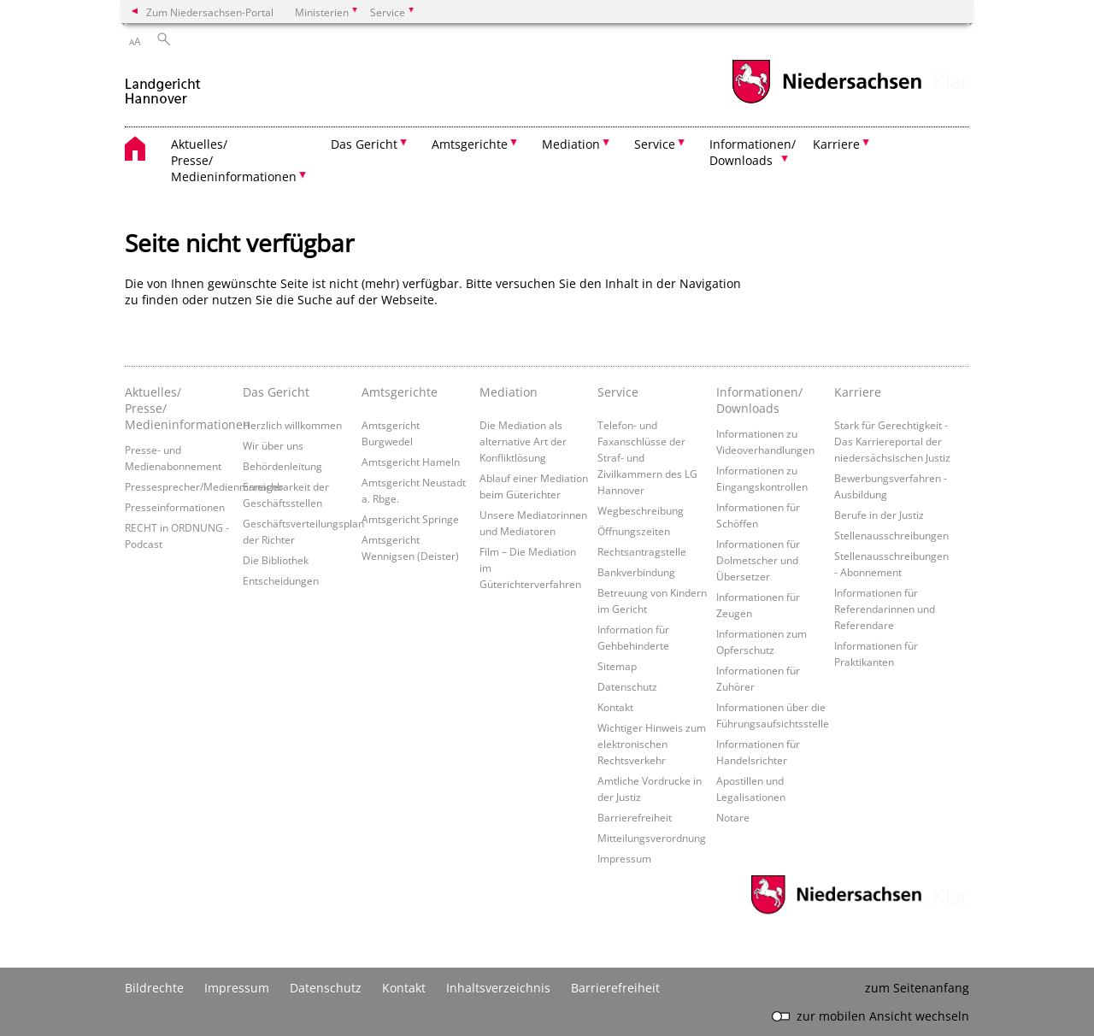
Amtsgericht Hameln (411, 461)
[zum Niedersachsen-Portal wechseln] (826, 101)
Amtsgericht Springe (410, 519)
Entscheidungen (281, 580)
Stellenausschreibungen (891, 535)
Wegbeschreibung (640, 510)
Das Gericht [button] (364, 144)
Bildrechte (154, 988)
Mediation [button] (571, 144)
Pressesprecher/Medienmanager (204, 486)
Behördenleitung (282, 466)
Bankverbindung (636, 572)
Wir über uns (273, 445)
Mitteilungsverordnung (651, 838)
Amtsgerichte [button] (470, 144)
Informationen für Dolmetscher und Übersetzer (758, 560)
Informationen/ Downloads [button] (752, 152)
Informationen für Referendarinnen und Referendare (884, 609)
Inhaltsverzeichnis (498, 988)
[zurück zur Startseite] (163, 84)
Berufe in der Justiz (879, 514)
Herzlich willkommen (292, 425)
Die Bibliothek (276, 560)
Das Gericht (276, 392)
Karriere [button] (836, 144)
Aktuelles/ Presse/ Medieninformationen (179, 408)
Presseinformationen (175, 507)
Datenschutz (627, 686)
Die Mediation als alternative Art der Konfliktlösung (523, 441)
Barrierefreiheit (634, 817)
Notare (733, 817)
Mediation (508, 392)
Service (617, 392)
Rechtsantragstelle (641, 551)
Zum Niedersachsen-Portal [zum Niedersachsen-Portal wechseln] (210, 12)
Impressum (624, 858)
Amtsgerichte (400, 392)
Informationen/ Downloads (759, 400)
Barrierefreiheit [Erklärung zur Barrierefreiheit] (615, 988)
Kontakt (615, 707)
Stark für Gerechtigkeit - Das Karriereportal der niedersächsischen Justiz (892, 441)
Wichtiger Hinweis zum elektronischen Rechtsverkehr (651, 744)
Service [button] (654, 144)
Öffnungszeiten (633, 531)
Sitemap (617, 666)
